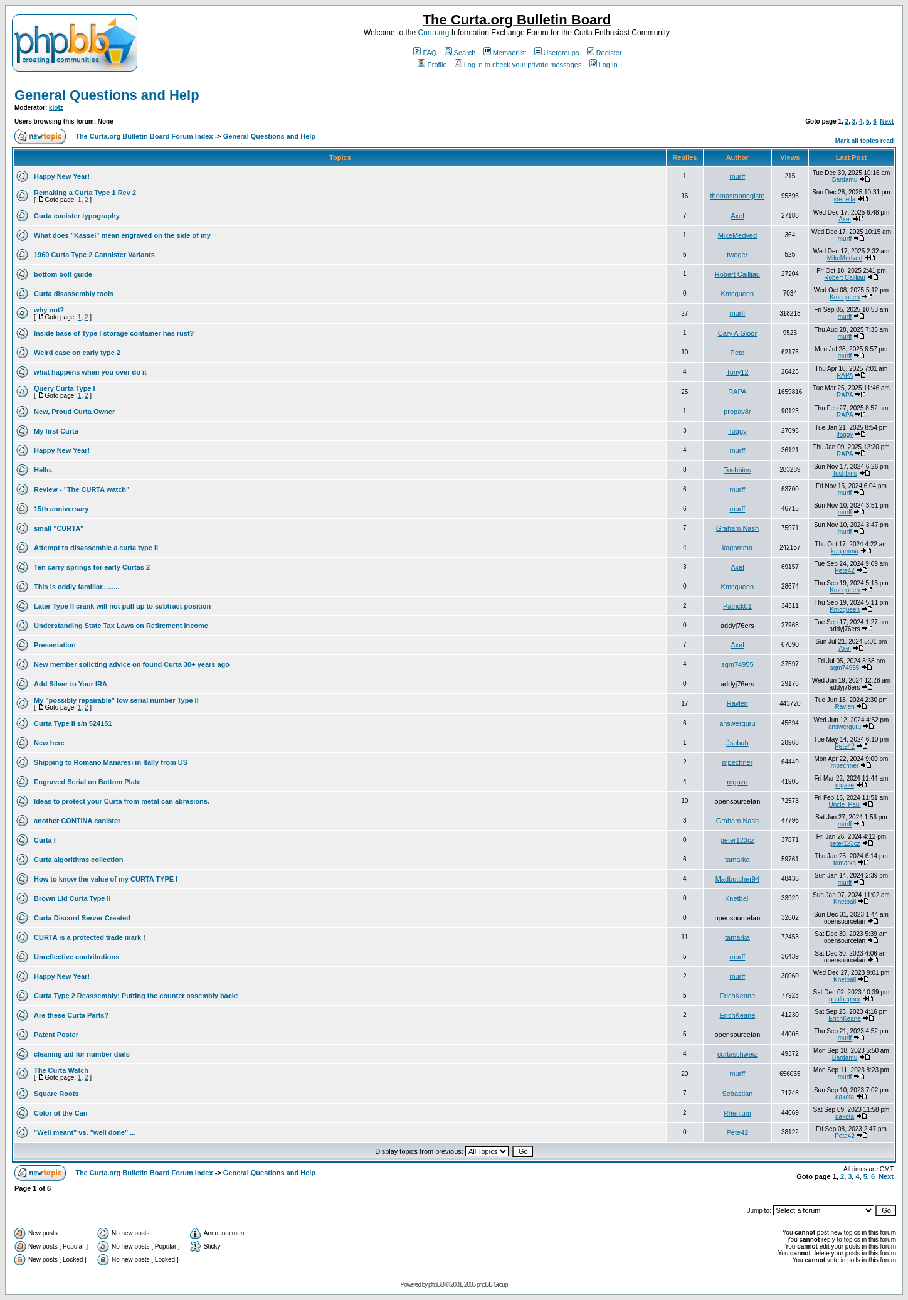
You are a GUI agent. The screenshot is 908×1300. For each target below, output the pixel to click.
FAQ (424, 52)
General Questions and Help (106, 95)
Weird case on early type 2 (77, 352)
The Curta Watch (61, 1070)
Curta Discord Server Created (82, 918)
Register (604, 52)
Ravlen (737, 703)
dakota (844, 1097)
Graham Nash (737, 528)
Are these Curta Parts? (71, 1015)
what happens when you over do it (90, 372)
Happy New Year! (62, 176)
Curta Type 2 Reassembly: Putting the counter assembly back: (136, 995)
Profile (432, 64)
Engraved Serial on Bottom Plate (87, 782)
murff (737, 176)
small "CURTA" (58, 528)
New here (49, 743)
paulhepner (844, 999)
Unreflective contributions (76, 957)
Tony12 (737, 372)
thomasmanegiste (737, 196)
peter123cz (737, 840)
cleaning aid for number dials (82, 1054)
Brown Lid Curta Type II (72, 898)
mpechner (737, 762)
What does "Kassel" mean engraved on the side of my (122, 235)
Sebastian (737, 1093)
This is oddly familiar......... (76, 586)
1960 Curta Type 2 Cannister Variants (94, 254)
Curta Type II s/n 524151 (73, 723)
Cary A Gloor (737, 333)
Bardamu (845, 179)
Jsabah (737, 743)
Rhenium (737, 1113)
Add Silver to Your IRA (70, 684)
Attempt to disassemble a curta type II (96, 547)
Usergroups (556, 52)
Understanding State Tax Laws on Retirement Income (121, 625)
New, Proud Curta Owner (74, 411)
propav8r (737, 411)
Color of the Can (61, 1113)
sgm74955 (737, 664)
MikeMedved (737, 235)
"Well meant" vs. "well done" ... (84, 1132)
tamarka (737, 859)
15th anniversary (61, 509)
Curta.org (433, 32)
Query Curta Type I (64, 388)
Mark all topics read (864, 140)
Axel (737, 216)
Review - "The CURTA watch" (81, 489)
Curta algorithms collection (78, 859)
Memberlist (505, 52)
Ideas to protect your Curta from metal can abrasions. (121, 801)
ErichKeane (737, 995)
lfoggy (737, 431)
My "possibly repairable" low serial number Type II (116, 700)
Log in (603, 64)
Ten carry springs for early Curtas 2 (92, 567)
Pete (738, 352)
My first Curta (56, 431)
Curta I (45, 840)
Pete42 (845, 570)
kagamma (737, 547)
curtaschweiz (737, 1054)
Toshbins (737, 470)
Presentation (55, 645)
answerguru (737, 723)
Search (460, 52)
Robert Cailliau (737, 274)
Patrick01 (737, 606)
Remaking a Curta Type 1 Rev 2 (85, 192)
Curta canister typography (77, 216)
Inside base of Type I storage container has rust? (114, 333)
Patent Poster (56, 1034)
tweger (737, 254)
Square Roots (56, 1093)
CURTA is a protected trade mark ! (89, 937)
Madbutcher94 (737, 879)
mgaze (737, 782)
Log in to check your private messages (518, 64)
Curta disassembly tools (74, 293)
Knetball (737, 898)
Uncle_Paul (844, 804)
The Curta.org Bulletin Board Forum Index (144, 136)
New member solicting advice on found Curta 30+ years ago (132, 664)
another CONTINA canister (77, 820)
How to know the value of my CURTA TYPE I (105, 879)
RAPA (845, 375)
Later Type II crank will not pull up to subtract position (122, 606)
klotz (56, 107)
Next (887, 121)
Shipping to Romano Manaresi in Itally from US (110, 762)
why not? (49, 310)
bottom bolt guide (63, 274)
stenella (844, 199)
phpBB (436, 1284)
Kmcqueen (737, 293)
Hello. (43, 470)
